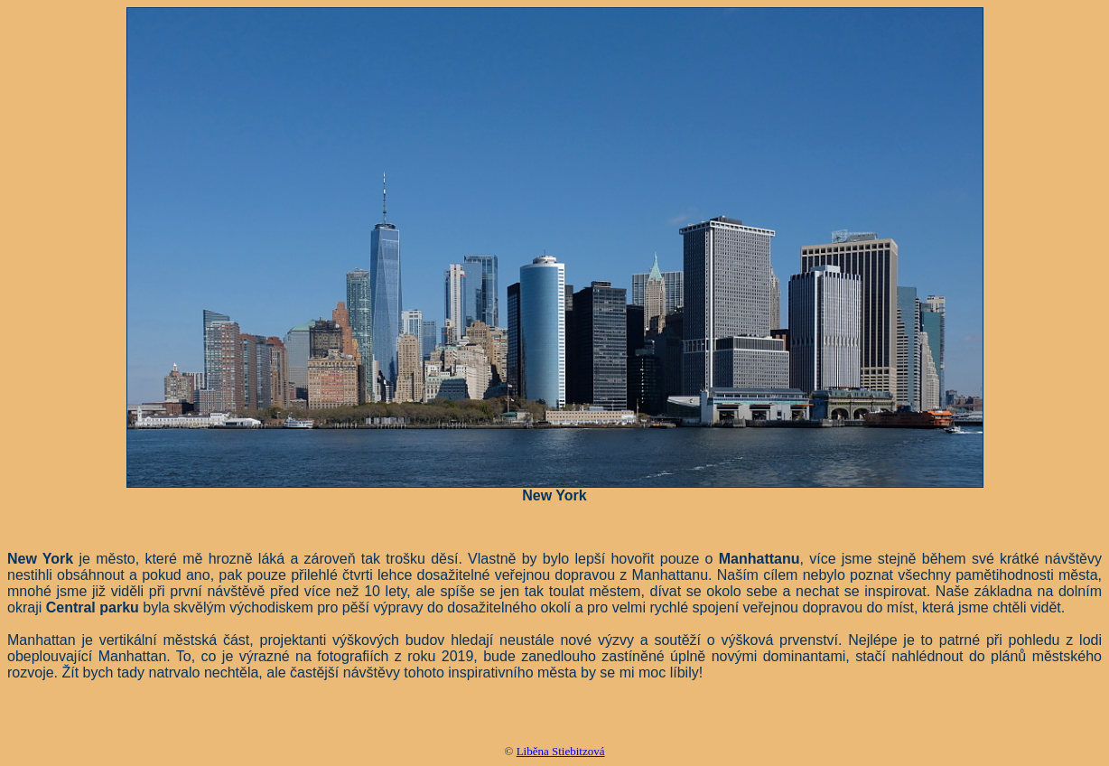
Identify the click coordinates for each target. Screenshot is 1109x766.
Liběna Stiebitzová (561, 751)
